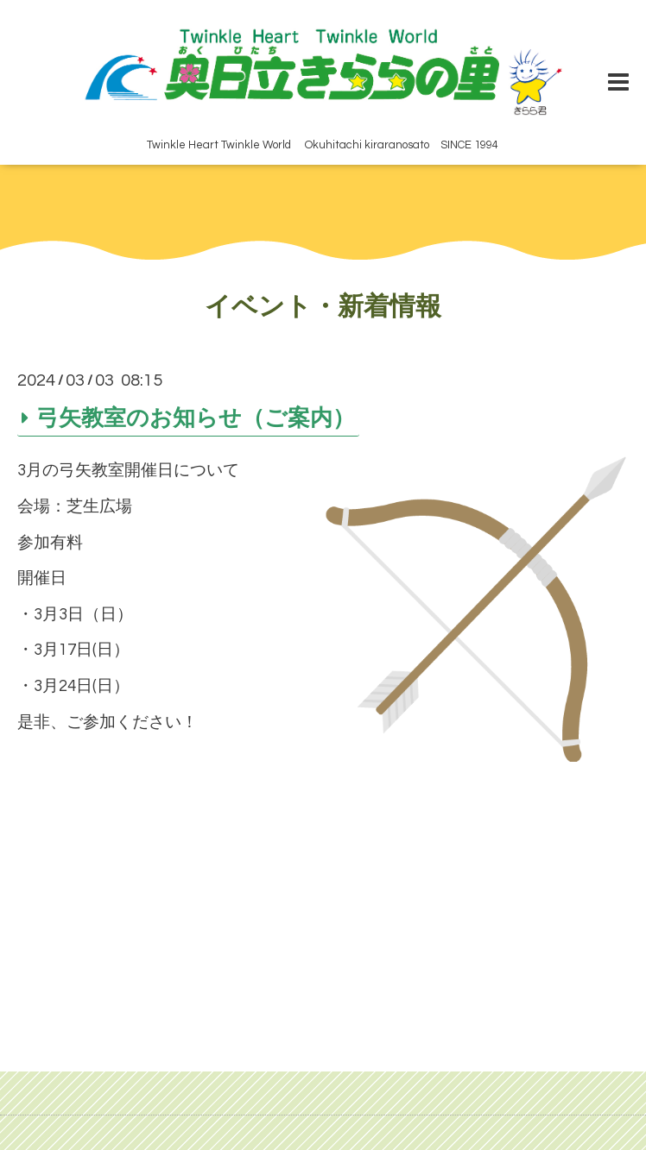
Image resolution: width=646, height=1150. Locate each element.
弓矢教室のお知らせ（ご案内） (195, 417)
